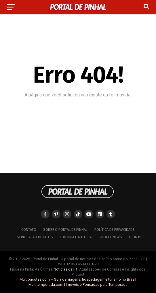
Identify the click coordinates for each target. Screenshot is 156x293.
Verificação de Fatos (35, 237)
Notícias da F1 (65, 269)
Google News (110, 237)
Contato (28, 229)
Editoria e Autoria (76, 237)
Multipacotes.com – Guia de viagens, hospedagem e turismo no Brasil (78, 279)
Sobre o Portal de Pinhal (65, 229)
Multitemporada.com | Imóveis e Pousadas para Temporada (78, 284)
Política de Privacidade (114, 229)
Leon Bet (136, 237)
